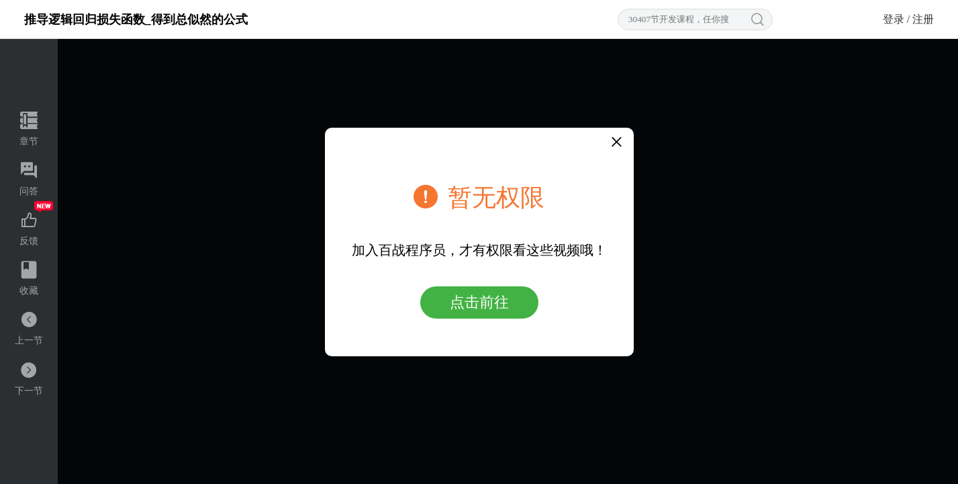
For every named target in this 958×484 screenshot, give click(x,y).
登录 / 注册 (908, 19)
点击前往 (479, 302)
